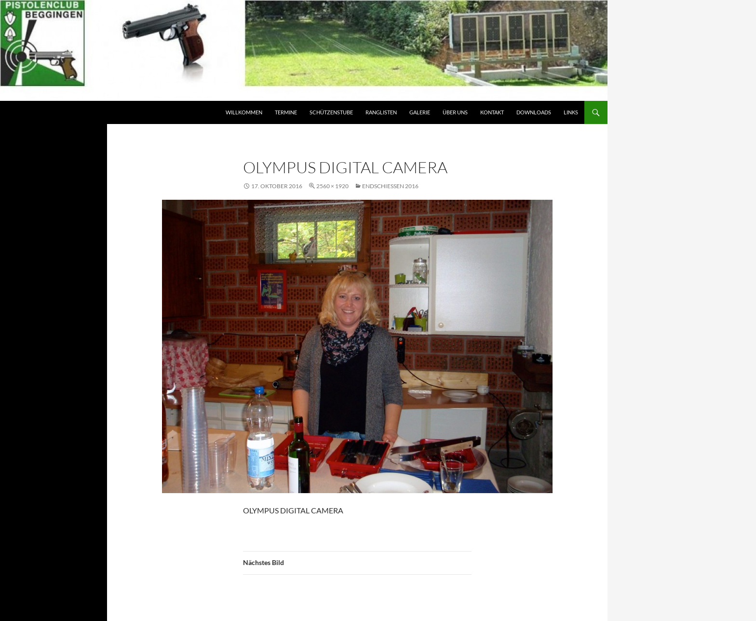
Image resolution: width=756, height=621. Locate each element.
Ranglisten (381, 112)
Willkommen (244, 112)
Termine (286, 112)
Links (571, 112)
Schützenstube (331, 112)
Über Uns (455, 112)
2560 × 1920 (332, 186)
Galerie (419, 112)
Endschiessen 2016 (390, 186)
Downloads (533, 112)
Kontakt (492, 112)
